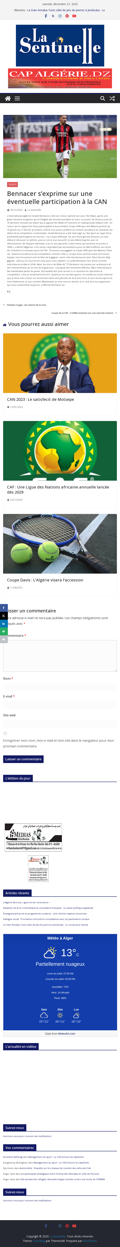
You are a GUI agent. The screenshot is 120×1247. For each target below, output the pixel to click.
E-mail (9, 696)
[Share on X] (4, 616)
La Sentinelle (34, 210)
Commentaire (14, 635)
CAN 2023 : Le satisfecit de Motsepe (40, 399)
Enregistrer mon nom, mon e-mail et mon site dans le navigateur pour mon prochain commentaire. (58, 743)
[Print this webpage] (4, 639)
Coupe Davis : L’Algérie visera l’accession (45, 580)
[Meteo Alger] (60, 1010)
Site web (9, 715)
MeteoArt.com (66, 1033)
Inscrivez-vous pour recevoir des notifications (27, 1136)
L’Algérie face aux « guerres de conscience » (26, 902)
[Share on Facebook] (4, 608)
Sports (12, 184)
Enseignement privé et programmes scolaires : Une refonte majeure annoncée (45, 913)
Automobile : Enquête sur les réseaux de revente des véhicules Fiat (55, 1168)
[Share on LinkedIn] (4, 624)
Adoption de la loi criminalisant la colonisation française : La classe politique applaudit (48, 907)
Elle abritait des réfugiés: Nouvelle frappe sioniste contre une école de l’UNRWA (63, 1179)
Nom (8, 678)
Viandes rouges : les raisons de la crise (24, 304)
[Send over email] (4, 631)
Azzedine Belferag (12, 1156)
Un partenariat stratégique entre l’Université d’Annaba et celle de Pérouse (60, 1173)
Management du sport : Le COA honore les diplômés (56, 1156)
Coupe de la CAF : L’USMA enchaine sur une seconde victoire (84, 312)
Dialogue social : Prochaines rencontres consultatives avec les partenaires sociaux (46, 919)
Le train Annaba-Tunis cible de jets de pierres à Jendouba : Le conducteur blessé (45, 924)
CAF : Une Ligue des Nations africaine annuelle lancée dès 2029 (58, 489)
